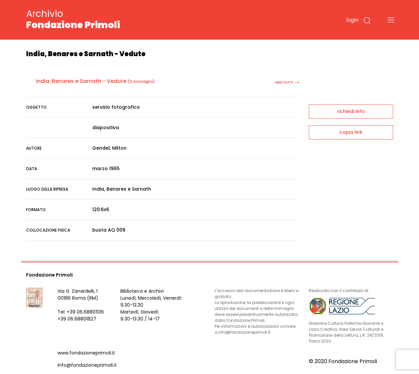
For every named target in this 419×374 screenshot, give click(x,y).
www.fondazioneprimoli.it (86, 353)
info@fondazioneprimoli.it (87, 365)
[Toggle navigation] (391, 20)
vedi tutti (287, 82)
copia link (350, 132)
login (352, 20)
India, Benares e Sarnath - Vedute (81, 81)
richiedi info (351, 111)
